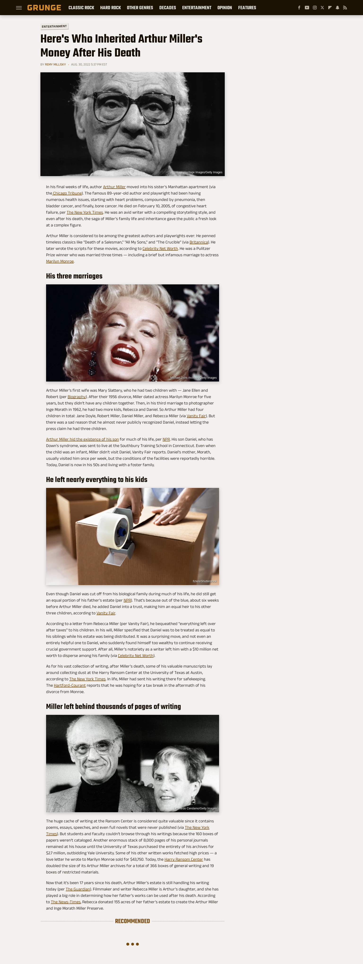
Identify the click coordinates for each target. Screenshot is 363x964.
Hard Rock (110, 8)
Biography (77, 396)
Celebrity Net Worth (160, 248)
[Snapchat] (337, 7)
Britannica (199, 242)
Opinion (224, 8)
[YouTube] (307, 7)
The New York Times (85, 212)
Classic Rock (81, 8)
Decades (167, 8)
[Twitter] (322, 7)
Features (247, 8)
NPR (166, 439)
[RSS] (345, 7)
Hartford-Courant (70, 685)
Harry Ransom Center (183, 859)
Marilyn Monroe (60, 261)
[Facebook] (299, 7)
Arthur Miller (114, 186)
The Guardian (78, 889)
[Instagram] (315, 7)
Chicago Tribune (67, 193)
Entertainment (196, 8)
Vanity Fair (196, 415)
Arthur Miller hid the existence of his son (82, 439)
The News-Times (66, 901)
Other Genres (140, 8)
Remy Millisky (55, 64)
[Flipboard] (330, 7)
